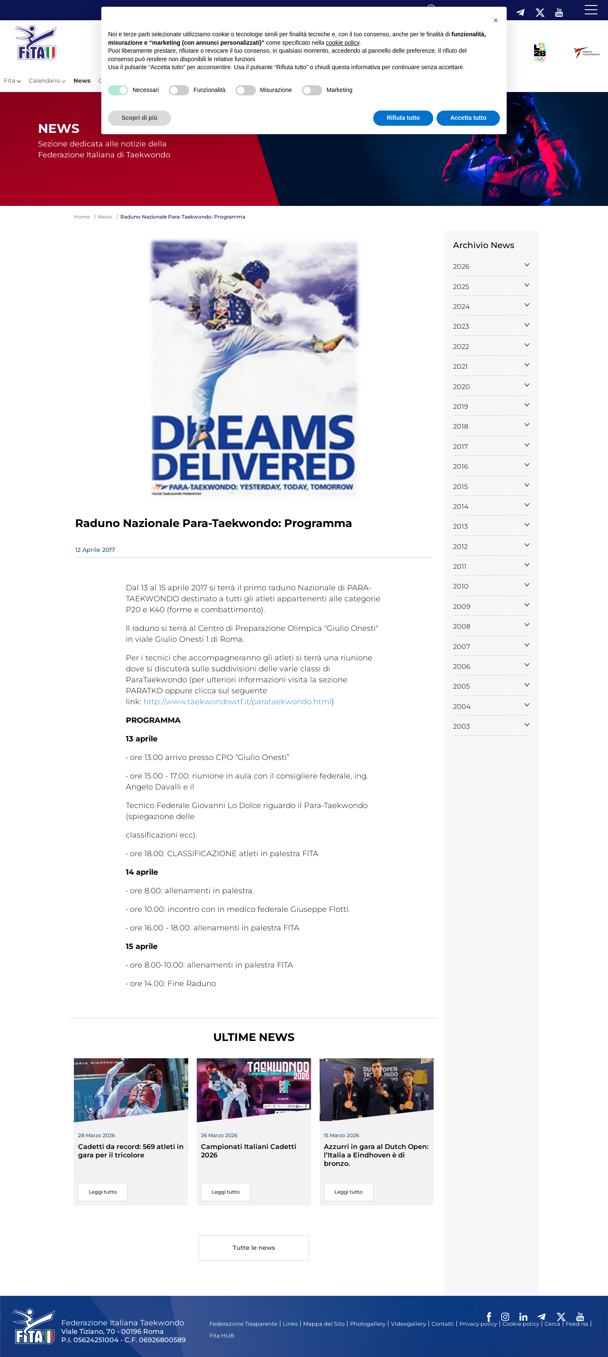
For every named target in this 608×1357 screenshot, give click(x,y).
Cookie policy (520, 1324)
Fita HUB (221, 1335)
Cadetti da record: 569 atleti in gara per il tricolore (131, 1151)
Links (290, 1324)
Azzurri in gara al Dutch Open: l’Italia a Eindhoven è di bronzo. (376, 1155)
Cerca (552, 1324)
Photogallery (367, 1324)
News (82, 80)
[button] (495, 20)
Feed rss (577, 1324)
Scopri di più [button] (139, 117)
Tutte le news (253, 1249)
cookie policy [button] (342, 42)
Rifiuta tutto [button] (403, 117)
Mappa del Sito (324, 1324)
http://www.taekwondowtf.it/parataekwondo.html (237, 701)
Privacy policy (478, 1324)
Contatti (443, 1324)
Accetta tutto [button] (468, 117)
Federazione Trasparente (243, 1324)
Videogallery (408, 1324)
